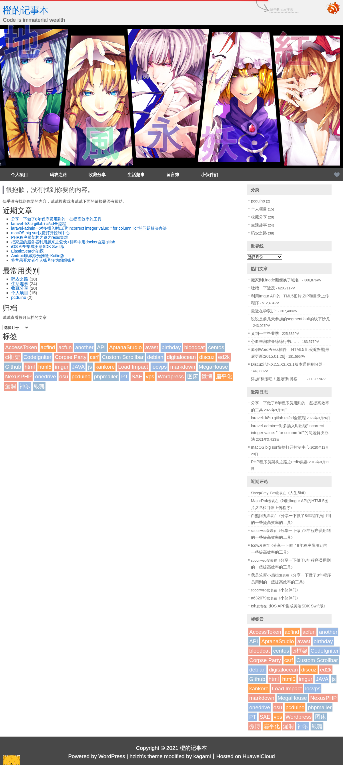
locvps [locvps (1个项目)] (159, 367)
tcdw (255, 545)
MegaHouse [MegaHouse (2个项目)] (213, 367)
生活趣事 (136, 174)
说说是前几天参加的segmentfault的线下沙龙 (290, 319)
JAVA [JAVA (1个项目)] (78, 367)
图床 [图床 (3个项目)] (192, 376)
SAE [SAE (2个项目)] (136, 376)
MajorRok (259, 500)
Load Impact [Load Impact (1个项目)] (133, 367)
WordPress (111, 756)
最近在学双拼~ (264, 311)
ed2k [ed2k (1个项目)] (224, 357)
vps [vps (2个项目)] (150, 376)
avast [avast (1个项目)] (151, 347)
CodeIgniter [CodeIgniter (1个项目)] (37, 357)
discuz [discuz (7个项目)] (207, 357)
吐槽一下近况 (263, 288)
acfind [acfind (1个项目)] (48, 347)
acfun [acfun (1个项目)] (64, 347)
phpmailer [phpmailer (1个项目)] (106, 376)
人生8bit (297, 492)
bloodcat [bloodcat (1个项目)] (194, 347)
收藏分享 (97, 174)
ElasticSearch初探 (27, 251)
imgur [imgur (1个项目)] (62, 367)
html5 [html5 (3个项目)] (44, 367)
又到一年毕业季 (265, 333)
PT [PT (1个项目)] (124, 376)
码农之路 (58, 174)
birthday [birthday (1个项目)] (171, 347)
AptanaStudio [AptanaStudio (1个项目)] (125, 347)
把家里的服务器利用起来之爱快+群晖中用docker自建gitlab (63, 242)
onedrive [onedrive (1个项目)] (45, 376)
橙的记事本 (26, 10)
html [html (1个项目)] (30, 367)
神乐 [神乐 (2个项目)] (24, 386)
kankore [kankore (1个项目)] (105, 367)
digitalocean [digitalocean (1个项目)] (181, 357)
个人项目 (19, 174)
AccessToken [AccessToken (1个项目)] (21, 347)
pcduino (18, 297)
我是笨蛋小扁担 (265, 575)
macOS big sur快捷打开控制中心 (40, 233)
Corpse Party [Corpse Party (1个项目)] (71, 357)
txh (253, 606)
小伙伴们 (209, 174)
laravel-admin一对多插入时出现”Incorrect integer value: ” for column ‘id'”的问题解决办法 (89, 228)
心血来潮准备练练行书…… (275, 341)
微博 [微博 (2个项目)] (207, 376)
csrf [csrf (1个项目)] (94, 357)
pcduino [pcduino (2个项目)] (81, 376)
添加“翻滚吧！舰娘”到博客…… (278, 379)
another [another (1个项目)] (84, 347)
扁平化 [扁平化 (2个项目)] (224, 376)
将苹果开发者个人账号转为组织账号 (43, 260)
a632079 (259, 598)
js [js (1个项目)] (90, 367)
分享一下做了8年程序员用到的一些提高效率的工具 (56, 219)
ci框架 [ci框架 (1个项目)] (12, 357)
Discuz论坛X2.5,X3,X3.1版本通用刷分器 (287, 364)
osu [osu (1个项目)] (63, 376)
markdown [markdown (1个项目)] (182, 367)
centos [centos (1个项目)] (216, 347)
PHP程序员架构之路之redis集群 (39, 237)
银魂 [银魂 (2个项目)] (39, 386)
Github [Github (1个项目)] (13, 367)
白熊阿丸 (259, 515)
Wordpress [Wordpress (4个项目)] (170, 376)
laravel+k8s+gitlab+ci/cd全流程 (38, 223)
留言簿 (172, 174)
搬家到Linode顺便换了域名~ (276, 280)
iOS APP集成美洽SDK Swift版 (38, 246)
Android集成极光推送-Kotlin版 (37, 255)
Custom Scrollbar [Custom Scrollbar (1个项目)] (123, 357)
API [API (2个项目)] (101, 347)
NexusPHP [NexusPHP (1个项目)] (18, 376)
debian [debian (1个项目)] (155, 357)
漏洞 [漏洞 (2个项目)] (10, 386)
